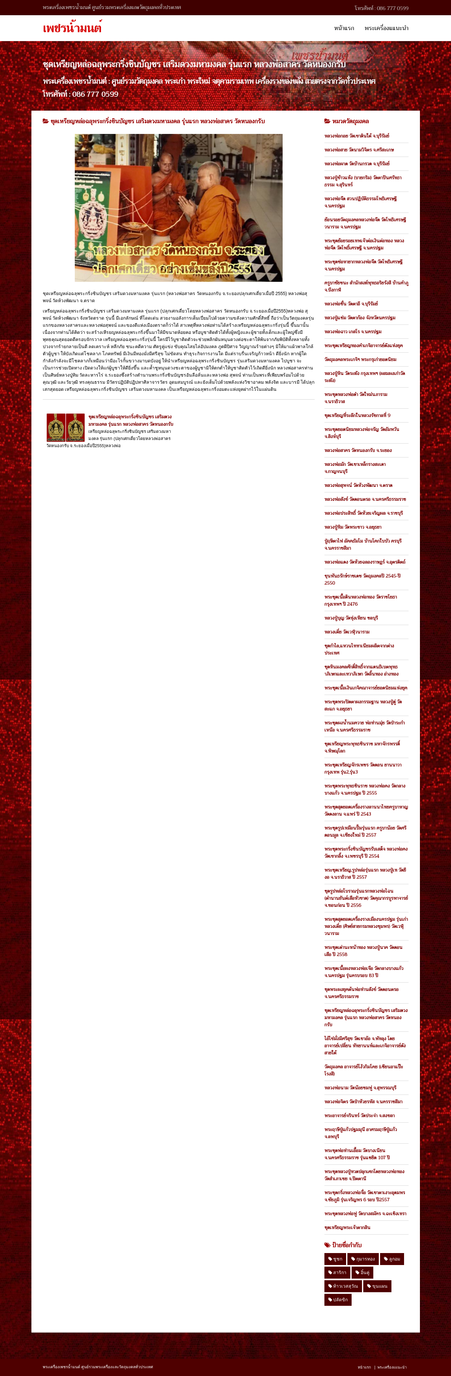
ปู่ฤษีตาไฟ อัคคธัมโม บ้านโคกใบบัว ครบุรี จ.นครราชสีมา (362, 544)
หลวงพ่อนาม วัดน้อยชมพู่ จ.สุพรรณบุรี (360, 1088)
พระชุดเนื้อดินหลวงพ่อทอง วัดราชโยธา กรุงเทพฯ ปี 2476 (360, 600)
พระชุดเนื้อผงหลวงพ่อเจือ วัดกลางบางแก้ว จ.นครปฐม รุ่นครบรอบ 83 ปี (363, 971)
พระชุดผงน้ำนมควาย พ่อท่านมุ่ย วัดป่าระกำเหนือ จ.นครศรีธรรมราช (364, 726)
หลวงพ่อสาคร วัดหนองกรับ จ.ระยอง (358, 450)
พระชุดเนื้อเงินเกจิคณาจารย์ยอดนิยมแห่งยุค (365, 688)
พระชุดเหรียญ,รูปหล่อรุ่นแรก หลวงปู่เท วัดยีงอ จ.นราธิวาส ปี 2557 (365, 873)
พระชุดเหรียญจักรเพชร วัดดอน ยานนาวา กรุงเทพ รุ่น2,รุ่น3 (362, 768)
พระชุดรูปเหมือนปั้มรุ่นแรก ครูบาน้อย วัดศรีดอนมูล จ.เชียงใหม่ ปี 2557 (365, 831)
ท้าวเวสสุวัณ (343, 1286)
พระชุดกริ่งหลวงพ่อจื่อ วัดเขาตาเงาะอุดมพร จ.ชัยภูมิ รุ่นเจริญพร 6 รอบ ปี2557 (364, 1196)
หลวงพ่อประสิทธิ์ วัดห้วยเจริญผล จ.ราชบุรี (363, 513)
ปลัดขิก (338, 1299)
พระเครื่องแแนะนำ (387, 28)
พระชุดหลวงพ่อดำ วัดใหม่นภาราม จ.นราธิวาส (355, 398)
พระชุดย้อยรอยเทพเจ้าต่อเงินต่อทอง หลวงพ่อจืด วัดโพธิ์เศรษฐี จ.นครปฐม (364, 244)
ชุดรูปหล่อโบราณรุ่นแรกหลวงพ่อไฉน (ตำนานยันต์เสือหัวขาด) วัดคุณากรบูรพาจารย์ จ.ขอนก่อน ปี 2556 (366, 898)
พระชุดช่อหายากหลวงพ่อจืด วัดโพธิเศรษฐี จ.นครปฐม (363, 265)
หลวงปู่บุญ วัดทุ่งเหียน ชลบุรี (351, 618)
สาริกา (337, 1272)
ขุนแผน (377, 1286)
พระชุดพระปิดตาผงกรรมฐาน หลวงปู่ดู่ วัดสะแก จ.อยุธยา (363, 705)
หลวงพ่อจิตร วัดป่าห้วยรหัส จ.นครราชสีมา (363, 1102)
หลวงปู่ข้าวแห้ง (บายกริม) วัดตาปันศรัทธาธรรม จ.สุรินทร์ (362, 181)
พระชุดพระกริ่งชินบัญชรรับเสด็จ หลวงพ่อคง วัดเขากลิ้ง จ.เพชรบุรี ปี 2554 (366, 852)
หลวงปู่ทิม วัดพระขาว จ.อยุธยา (352, 527)
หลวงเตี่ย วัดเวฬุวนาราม (346, 632)
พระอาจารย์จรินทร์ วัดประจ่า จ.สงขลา (359, 1115)
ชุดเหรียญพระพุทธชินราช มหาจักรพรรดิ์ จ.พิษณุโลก (362, 747)
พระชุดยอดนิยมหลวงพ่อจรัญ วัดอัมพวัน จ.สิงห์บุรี (361, 432)
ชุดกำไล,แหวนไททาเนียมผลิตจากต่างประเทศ (359, 649)
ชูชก (335, 1258)
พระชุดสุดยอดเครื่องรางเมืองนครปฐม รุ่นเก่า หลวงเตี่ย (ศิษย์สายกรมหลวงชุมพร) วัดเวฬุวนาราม (366, 926)
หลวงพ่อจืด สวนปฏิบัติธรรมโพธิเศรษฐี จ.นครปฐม (360, 202)
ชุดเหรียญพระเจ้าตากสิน (347, 1227)
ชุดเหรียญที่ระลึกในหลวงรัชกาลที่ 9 (357, 415)
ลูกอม (392, 1258)
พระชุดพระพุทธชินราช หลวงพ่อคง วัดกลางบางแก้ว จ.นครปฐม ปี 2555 (364, 789)
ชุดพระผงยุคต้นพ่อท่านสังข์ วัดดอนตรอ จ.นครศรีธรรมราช (361, 992)
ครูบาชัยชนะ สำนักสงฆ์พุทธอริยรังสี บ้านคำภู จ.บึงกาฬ (366, 286)
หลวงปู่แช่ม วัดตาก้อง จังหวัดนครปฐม (359, 318)
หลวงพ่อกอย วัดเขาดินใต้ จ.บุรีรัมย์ (356, 136)
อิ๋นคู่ (362, 1272)
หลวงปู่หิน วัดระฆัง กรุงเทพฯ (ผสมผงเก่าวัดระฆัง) (364, 376)
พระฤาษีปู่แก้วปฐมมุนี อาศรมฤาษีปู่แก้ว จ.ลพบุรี (360, 1133)
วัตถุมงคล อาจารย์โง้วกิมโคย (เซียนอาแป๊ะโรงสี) (363, 1070)
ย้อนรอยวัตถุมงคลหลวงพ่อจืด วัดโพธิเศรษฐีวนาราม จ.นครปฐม (365, 223)
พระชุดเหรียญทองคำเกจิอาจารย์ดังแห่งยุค (363, 345)
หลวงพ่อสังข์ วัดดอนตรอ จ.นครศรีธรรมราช (365, 499)
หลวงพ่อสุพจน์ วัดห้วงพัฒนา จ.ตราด (358, 485)
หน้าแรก (344, 28)
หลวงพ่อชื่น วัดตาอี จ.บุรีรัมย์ (351, 304)
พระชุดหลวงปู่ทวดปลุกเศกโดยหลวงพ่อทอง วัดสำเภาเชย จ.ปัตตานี (364, 1175)
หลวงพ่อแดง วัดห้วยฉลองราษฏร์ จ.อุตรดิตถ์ (364, 562)
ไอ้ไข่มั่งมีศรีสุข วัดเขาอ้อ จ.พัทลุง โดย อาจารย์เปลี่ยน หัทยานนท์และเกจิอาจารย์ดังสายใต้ (365, 1046)
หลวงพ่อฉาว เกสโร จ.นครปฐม (352, 332)
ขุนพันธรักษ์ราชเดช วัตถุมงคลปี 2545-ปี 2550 (362, 579)
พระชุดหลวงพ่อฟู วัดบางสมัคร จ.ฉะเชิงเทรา (365, 1213)
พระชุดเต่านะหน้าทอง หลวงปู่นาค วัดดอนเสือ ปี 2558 (363, 950)
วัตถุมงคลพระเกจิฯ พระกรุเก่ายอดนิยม (360, 359)
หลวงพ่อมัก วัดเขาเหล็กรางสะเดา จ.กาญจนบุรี (355, 467)
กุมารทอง (363, 1258)
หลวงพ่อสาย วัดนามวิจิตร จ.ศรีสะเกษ (359, 150)
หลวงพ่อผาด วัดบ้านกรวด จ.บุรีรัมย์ (356, 164)
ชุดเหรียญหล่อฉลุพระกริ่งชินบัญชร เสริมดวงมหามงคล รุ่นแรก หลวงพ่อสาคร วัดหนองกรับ (130, 420)
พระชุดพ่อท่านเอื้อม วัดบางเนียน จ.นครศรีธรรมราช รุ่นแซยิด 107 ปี (357, 1154)
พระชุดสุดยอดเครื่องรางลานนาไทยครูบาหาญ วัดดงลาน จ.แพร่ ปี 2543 (366, 810)
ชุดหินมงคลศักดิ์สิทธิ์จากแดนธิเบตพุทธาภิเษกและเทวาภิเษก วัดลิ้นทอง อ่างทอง (361, 670)
